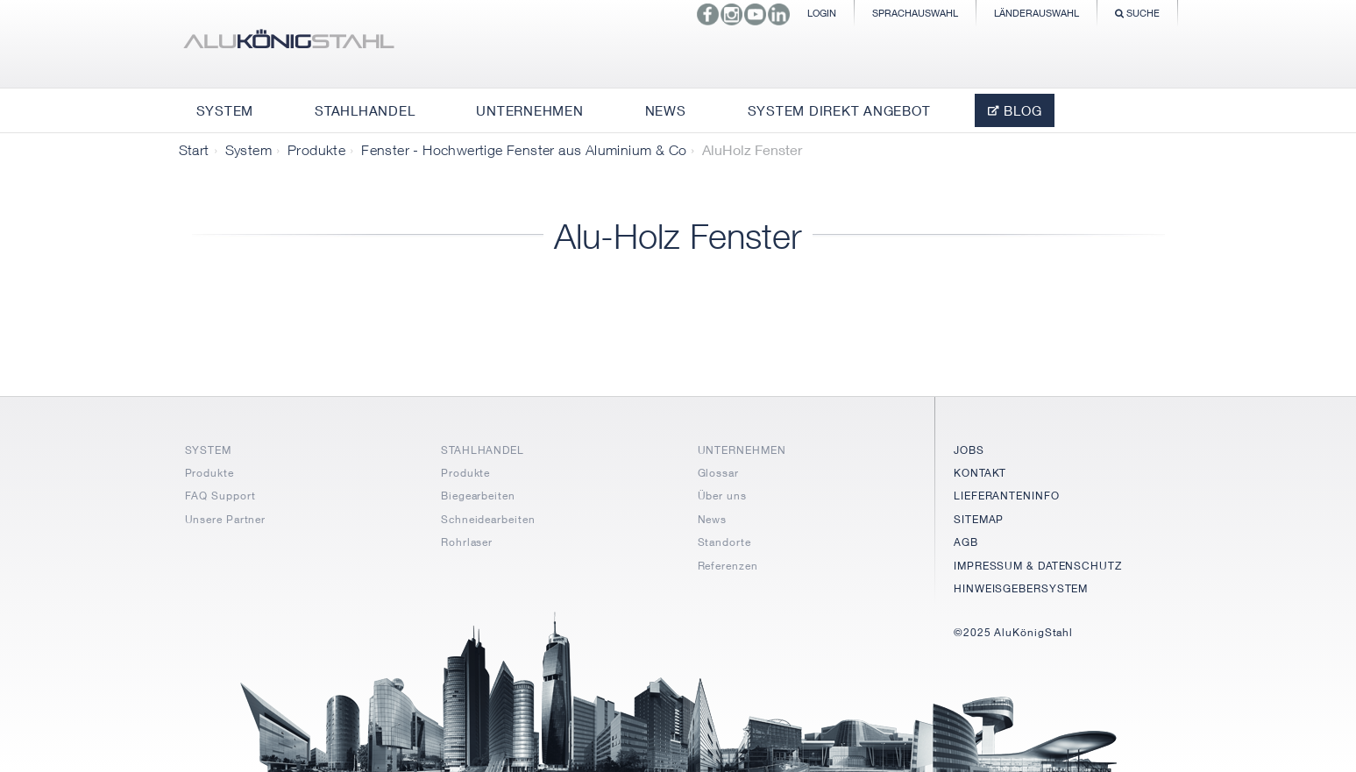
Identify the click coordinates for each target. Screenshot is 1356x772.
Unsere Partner (225, 519)
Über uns (722, 495)
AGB (966, 542)
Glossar (718, 472)
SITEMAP (979, 519)
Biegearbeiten (478, 495)
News (713, 519)
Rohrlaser (467, 542)
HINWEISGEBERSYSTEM (1021, 588)
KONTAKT (980, 472)
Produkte (316, 150)
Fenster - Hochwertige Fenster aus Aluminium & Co (523, 150)
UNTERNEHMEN (742, 450)
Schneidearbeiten (488, 519)
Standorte (724, 542)
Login (821, 12)
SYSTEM (208, 450)
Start (194, 150)
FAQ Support (220, 495)
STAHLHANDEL (482, 450)
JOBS (969, 450)
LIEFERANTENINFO (1007, 495)
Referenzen (728, 565)
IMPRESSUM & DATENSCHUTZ (1038, 565)
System (248, 150)
